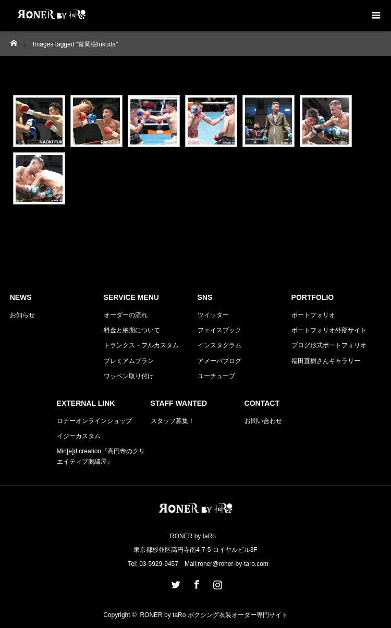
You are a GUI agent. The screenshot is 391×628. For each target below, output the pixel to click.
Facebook (195, 582)
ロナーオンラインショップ (94, 421)
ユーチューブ (216, 376)
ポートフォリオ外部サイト (328, 330)
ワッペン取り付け (129, 376)
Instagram (216, 582)
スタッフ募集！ (172, 421)
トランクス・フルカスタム (141, 345)
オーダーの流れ (126, 315)
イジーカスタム (79, 436)
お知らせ (22, 315)
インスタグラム (219, 345)
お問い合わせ (263, 421)
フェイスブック (219, 330)
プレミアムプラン (129, 361)
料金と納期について (132, 330)
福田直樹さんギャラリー (325, 361)
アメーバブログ (219, 361)
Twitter (174, 582)
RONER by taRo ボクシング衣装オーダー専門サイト (213, 615)
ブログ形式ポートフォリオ (328, 345)
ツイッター (213, 315)
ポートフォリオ (313, 315)
